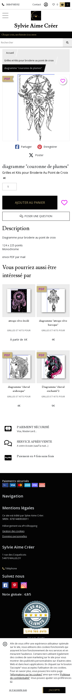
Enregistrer (47, 146)
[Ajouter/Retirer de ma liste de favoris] (64, 202)
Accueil (10, 52)
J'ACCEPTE (54, 690)
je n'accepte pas (18, 690)
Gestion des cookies (13, 531)
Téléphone (9, 568)
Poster (36, 155)
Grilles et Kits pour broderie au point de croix (29, 60)
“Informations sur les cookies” (26, 674)
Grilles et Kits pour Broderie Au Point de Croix (35, 172)
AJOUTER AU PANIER (30, 202)
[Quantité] (9, 187)
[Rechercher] (67, 42)
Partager (23, 146)
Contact (36, 4)
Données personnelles (14, 536)
